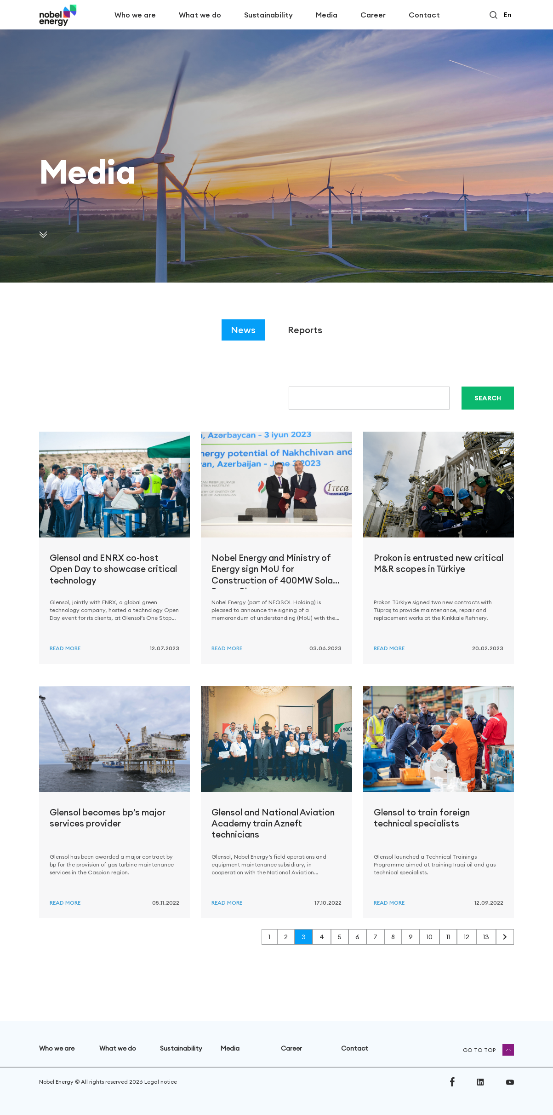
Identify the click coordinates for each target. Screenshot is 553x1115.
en (507, 15)
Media (326, 14)
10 (430, 937)
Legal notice (160, 1081)
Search (487, 398)
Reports (305, 329)
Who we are (135, 14)
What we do (200, 14)
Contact (424, 14)
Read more (65, 648)
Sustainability (268, 14)
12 (466, 937)
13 (486, 937)
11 (448, 937)
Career (373, 14)
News (243, 329)
